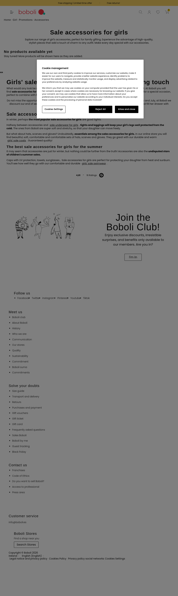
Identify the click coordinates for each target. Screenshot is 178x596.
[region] (90, 89)
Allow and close (126, 109)
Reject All (100, 109)
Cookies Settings (54, 109)
